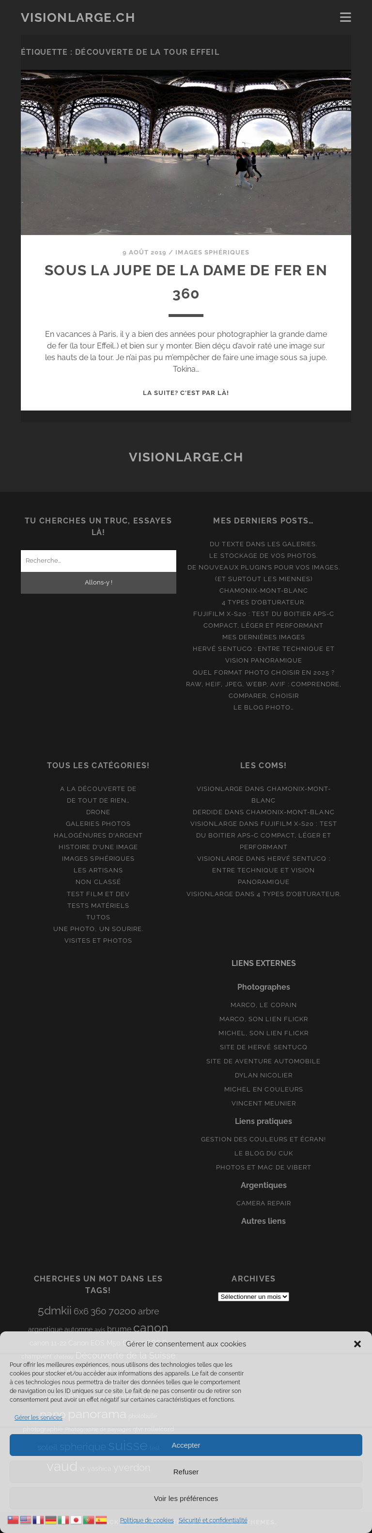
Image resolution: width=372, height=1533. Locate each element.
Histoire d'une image (99, 847)
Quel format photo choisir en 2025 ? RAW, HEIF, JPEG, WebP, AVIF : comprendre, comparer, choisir (263, 684)
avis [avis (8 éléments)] (99, 1330)
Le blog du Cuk (264, 1153)
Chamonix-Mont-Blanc (263, 590)
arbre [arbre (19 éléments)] (148, 1311)
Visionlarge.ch (78, 17)
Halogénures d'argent (98, 835)
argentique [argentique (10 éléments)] (45, 1329)
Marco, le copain (264, 1005)
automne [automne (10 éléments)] (78, 1329)
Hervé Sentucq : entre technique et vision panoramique (271, 870)
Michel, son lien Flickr (263, 1033)
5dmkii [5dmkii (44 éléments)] (55, 1310)
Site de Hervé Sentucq (264, 1047)
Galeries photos (98, 823)
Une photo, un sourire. (98, 928)
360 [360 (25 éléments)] (99, 1311)
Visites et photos (98, 940)
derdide (207, 812)
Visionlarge (220, 788)
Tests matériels (98, 905)
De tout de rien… (98, 800)
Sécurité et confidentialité (213, 1520)
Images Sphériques (212, 252)
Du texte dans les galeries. (263, 544)
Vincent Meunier (264, 1103)
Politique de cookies (147, 1520)
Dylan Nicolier (264, 1075)
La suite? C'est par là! (186, 392)
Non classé (98, 881)
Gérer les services (38, 1417)
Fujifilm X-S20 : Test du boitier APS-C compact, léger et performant (266, 835)
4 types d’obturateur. (264, 602)
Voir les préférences (186, 1498)
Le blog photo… (263, 707)
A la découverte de (98, 788)
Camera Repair (264, 1203)
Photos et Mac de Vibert (263, 1167)
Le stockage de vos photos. (263, 555)
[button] (357, 1344)
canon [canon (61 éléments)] (151, 1327)
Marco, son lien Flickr (263, 1019)
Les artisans (99, 870)
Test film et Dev (98, 894)
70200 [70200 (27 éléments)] (122, 1311)
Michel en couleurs (263, 1089)
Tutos (98, 917)
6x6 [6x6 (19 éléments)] (81, 1311)
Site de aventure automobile (263, 1061)
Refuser (186, 1472)
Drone (98, 812)
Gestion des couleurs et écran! (263, 1139)
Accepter (185, 1445)
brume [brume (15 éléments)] (119, 1329)
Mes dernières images (264, 637)
